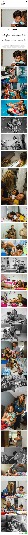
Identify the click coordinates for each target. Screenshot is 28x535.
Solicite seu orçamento (23, 533)
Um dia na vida (18, 45)
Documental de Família (6, 45)
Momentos (22, 45)
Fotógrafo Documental (12, 45)
